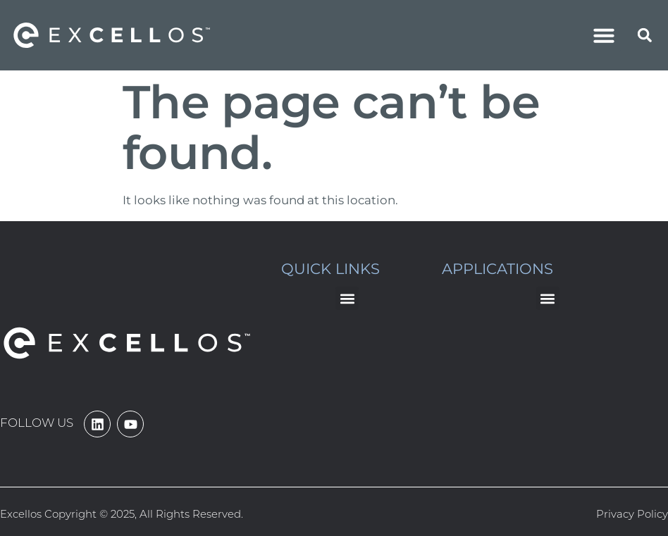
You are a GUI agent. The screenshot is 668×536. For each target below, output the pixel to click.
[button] (604, 35)
